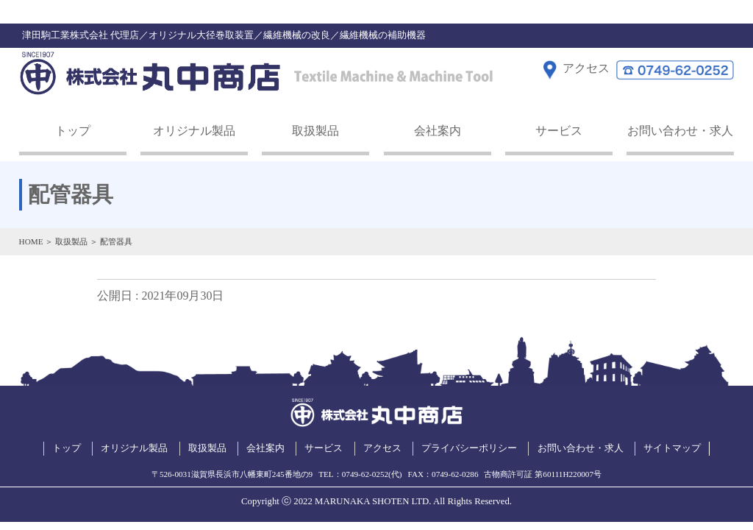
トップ (72, 130)
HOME (31, 241)
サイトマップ (672, 448)
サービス (558, 130)
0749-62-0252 (365, 474)
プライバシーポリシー (469, 448)
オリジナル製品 (194, 130)
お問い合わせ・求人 (680, 130)
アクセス (382, 448)
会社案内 (437, 130)
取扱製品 (315, 130)
